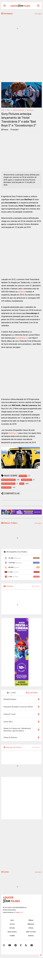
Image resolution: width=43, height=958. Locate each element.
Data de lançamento (18, 110)
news (8, 110)
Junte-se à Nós (31, 932)
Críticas (30, 928)
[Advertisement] (21, 57)
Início (2, 110)
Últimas (8, 586)
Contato (12, 935)
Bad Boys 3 (13, 433)
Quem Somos (12, 932)
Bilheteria (31, 924)
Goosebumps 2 (21, 338)
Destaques (7, 13)
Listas (5, 872)
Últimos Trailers (9, 523)
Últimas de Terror (13, 747)
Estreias (12, 928)
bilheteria (21, 292)
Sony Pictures (30, 110)
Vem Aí (12, 924)
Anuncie (31, 935)
